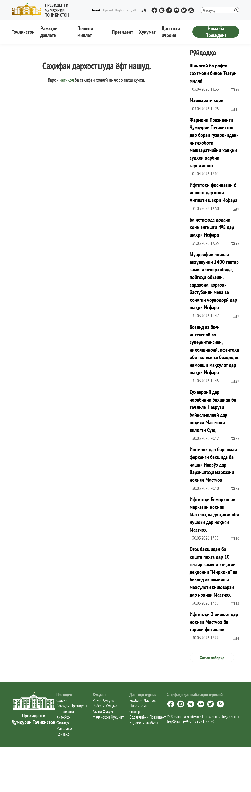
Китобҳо (63, 717)
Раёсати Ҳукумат (106, 706)
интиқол (67, 80)
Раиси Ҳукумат (104, 700)
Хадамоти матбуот (143, 722)
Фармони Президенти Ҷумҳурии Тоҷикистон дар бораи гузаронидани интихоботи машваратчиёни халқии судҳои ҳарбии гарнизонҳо (214, 142)
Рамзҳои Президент (71, 706)
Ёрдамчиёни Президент (147, 717)
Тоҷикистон (23, 31)
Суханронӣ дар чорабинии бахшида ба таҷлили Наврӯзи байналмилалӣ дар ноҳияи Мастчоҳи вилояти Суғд (213, 411)
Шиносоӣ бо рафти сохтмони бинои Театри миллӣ (213, 73)
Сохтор (134, 711)
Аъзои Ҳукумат (104, 711)
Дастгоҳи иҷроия (171, 32)
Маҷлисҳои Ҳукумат (108, 717)
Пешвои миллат (85, 32)
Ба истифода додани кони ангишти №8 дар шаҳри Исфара (212, 227)
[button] (51, 9)
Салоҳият (63, 700)
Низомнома (138, 706)
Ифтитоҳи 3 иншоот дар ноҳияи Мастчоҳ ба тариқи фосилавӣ (214, 622)
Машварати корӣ (206, 100)
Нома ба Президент (215, 32)
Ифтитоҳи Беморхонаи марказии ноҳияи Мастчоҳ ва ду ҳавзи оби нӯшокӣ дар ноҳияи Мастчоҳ (214, 514)
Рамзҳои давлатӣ (49, 32)
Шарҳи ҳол (65, 711)
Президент (122, 31)
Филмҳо (62, 722)
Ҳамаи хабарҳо (212, 657)
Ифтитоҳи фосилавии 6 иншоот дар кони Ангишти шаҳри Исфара (213, 192)
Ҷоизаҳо (63, 734)
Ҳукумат (147, 31)
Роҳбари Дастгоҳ (142, 700)
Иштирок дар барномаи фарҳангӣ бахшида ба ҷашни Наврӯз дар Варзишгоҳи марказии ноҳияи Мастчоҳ (213, 464)
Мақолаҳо (64, 728)
